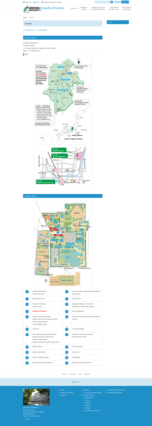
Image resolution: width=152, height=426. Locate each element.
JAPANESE (117, 2)
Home (24, 17)
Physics (87, 400)
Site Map (87, 374)
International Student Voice (114, 9)
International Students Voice (116, 390)
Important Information (66, 392)
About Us (86, 390)
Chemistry (88, 403)
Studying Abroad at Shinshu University (98, 9)
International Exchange (126, 9)
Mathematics (89, 397)
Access (37, 2)
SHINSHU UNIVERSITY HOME (52, 2)
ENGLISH (125, 2)
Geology (87, 405)
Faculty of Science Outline (93, 392)
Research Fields (84, 9)
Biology (87, 408)
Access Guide (29, 30)
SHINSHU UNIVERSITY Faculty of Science (43, 8)
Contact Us (28, 2)
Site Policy (73, 374)
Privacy (64, 374)
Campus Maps (42, 30)
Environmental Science (92, 410)
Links (80, 374)
